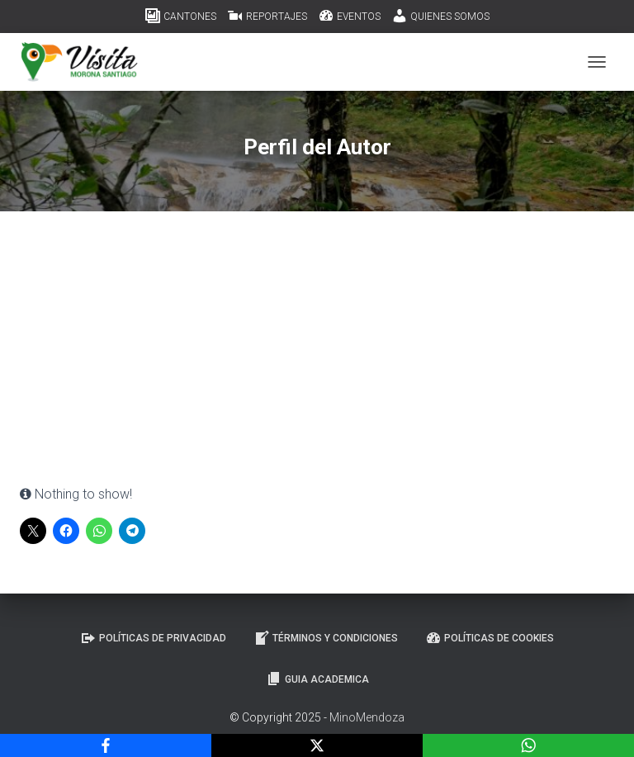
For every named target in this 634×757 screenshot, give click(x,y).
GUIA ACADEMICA (317, 678)
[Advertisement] (317, 359)
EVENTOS (349, 15)
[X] (317, 745)
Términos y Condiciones (325, 638)
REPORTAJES (267, 15)
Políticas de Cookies (489, 638)
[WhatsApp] (528, 745)
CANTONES (180, 15)
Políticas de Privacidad (153, 638)
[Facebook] (105, 745)
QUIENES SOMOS (440, 15)
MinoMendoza (367, 717)
